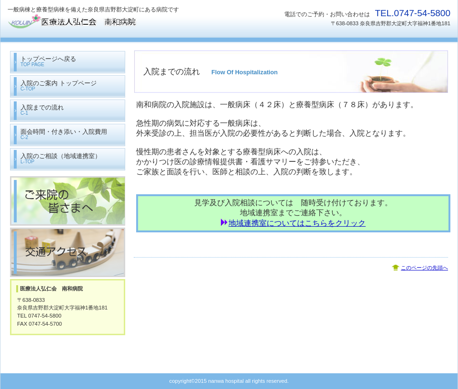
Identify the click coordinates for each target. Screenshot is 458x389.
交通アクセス (67, 252)
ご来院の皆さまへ (67, 201)
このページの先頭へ (424, 267)
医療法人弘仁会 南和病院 (103, 22)
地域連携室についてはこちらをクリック (297, 223)
